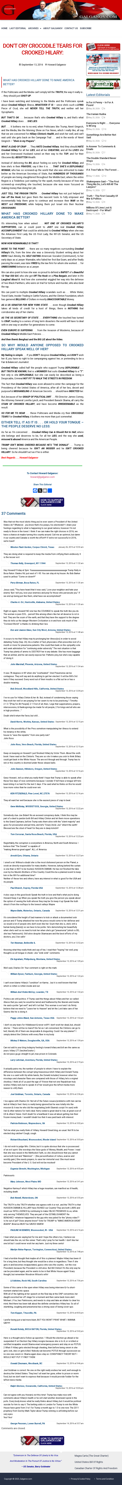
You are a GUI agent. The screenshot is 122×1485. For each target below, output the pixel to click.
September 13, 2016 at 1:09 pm (70, 961)
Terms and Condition (105, 1479)
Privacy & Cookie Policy (80, 1479)
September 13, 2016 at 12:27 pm (70, 855)
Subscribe (85, 28)
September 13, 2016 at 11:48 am (70, 632)
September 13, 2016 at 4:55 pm (70, 1169)
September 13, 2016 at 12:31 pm (70, 911)
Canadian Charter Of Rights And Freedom (96, 1468)
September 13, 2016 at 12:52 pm (70, 943)
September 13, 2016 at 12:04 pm (70, 691)
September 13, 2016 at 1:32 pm (70, 992)
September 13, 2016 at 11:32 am (70, 563)
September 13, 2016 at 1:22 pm (70, 976)
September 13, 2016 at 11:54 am (70, 666)
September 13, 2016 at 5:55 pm (70, 1198)
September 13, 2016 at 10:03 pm (70, 1388)
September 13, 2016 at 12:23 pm (70, 836)
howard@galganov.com (42, 477)
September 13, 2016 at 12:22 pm (70, 808)
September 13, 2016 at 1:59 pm (70, 1040)
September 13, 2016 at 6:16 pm (70, 1230)
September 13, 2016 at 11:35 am (70, 583)
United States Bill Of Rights (89, 1462)
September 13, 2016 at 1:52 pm (70, 1018)
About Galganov (52, 28)
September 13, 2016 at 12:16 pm (70, 771)
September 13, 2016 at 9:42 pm (70, 1331)
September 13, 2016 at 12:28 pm (70, 888)
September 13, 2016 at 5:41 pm (70, 1181)
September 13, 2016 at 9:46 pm (70, 1363)
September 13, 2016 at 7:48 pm (70, 1252)
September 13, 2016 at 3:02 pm (70, 1123)
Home (4, 28)
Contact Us (71, 28)
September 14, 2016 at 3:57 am (70, 1423)
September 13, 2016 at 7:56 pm (70, 1281)
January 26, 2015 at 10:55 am (71, 547)
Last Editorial (17, 28)
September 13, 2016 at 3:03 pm (70, 1139)
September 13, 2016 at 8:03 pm (70, 1313)
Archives (34, 28)
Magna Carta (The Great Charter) (92, 1455)
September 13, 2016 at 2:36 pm (70, 1094)
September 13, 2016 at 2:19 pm (70, 1062)
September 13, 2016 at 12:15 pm (70, 722)
